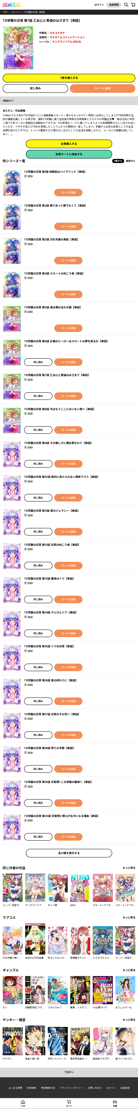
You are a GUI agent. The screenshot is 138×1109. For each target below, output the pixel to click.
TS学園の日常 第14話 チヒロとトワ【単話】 (51, 612)
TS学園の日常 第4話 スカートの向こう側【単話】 (54, 273)
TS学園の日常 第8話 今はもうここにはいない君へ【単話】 (60, 409)
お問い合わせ (95, 1087)
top (5, 12)
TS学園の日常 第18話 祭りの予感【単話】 (49, 748)
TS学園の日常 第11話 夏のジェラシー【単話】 (52, 510)
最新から (130, 160)
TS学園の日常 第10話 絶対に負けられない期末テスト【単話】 (62, 477)
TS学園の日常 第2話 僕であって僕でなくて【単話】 (55, 205)
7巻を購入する (69, 78)
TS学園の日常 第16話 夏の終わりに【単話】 (51, 680)
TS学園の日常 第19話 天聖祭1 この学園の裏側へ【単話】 (58, 782)
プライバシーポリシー (71, 1087)
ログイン (99, 4)
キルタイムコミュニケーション (67, 37)
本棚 (115, 1106)
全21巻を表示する (69, 853)
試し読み (35, 88)
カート (69, 1106)
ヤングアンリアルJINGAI (66, 41)
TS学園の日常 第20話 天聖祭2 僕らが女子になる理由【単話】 (62, 816)
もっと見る (129, 867)
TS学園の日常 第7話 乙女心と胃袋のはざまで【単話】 (57, 375)
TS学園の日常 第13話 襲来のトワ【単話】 (49, 578)
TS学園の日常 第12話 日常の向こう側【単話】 (52, 544)
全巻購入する (69, 143)
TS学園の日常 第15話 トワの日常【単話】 (49, 646)
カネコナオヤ (57, 32)
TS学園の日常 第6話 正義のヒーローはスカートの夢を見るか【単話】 (66, 341)
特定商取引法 (48, 1087)
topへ (69, 1072)
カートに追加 (103, 88)
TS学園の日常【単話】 (35, 12)
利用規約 (31, 1087)
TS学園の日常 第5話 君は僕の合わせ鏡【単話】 (53, 307)
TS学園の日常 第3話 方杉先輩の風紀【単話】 (52, 239)
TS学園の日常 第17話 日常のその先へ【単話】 (52, 714)
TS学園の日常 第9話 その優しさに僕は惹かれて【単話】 (58, 443)
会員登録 (114, 4)
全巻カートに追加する (69, 154)
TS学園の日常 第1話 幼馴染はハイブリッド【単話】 (55, 171)
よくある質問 (15, 1087)
